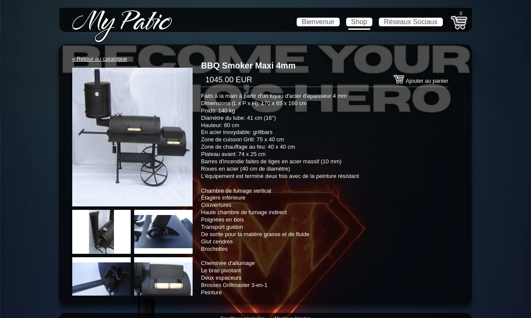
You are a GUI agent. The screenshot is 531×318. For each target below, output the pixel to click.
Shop (359, 21)
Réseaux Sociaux (411, 21)
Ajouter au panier (420, 81)
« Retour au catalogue (99, 59)
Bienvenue (318, 21)
